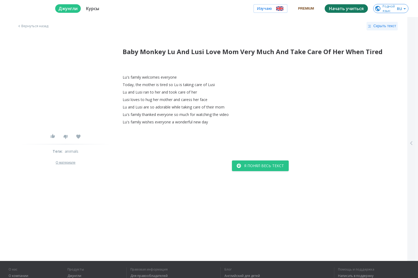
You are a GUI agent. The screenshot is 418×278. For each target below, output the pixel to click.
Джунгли (74, 276)
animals (71, 151)
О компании (18, 276)
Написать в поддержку (355, 276)
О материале (65, 162)
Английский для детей (242, 276)
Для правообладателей (149, 276)
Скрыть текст (382, 26)
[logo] (28, 8)
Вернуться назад (33, 26)
